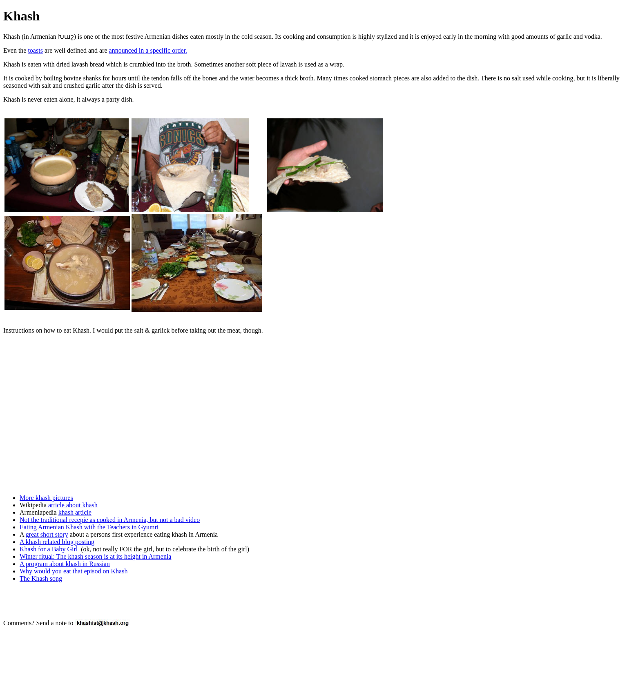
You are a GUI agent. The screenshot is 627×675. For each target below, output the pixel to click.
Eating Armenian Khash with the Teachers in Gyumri (89, 527)
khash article (74, 512)
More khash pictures (46, 497)
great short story (47, 534)
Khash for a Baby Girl (49, 549)
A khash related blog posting (57, 541)
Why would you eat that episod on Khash (73, 571)
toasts (35, 50)
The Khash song (41, 578)
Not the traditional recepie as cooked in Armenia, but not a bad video (110, 519)
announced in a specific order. (148, 50)
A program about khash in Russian (65, 563)
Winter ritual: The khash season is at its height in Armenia (95, 556)
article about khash (73, 505)
